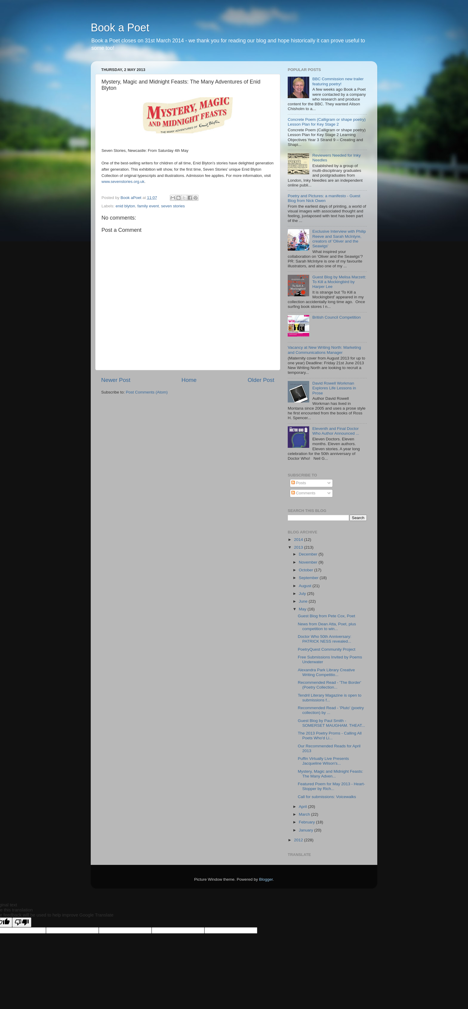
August (305, 586)
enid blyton (125, 206)
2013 (299, 547)
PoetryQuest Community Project (326, 649)
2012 (299, 840)
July (303, 593)
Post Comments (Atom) (147, 392)
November (308, 562)
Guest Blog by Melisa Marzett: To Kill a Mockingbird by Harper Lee (339, 282)
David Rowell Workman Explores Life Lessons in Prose (334, 388)
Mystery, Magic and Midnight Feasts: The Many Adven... (330, 773)
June (304, 601)
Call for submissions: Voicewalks (327, 796)
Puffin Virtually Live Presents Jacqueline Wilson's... (323, 761)
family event (148, 206)
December (308, 554)
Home (188, 380)
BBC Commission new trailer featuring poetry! (338, 81)
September (309, 578)
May (303, 609)
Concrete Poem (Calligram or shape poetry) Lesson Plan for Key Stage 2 (327, 121)
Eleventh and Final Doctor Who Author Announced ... (335, 431)
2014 (299, 539)
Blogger (266, 879)
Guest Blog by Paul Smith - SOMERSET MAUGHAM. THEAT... (331, 723)
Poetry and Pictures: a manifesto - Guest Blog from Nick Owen (324, 198)
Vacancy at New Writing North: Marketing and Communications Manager (324, 349)
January (306, 830)
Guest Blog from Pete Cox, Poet (326, 616)
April (303, 806)
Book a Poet (120, 27)
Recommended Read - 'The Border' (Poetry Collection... (329, 684)
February (307, 822)
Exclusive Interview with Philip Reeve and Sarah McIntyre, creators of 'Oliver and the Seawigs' (339, 238)
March (305, 814)
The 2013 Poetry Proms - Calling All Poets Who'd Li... (330, 735)
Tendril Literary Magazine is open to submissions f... (329, 697)
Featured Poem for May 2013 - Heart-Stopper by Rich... (331, 786)
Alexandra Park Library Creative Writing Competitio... (326, 672)
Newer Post (115, 380)
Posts (298, 483)
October (306, 570)
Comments (303, 493)
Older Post (261, 380)
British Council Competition (336, 317)
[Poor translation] (21, 922)
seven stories (173, 206)
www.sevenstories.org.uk (122, 181)
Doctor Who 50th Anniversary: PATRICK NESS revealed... (324, 639)
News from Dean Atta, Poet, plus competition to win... (327, 626)
